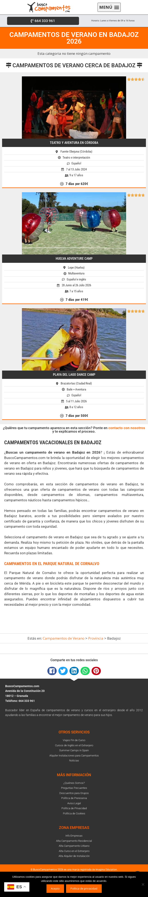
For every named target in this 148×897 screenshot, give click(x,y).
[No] (143, 884)
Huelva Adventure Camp (74, 259)
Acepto (55, 888)
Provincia (95, 638)
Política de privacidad (83, 888)
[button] (109, 7)
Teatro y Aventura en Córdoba (74, 143)
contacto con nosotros (126, 428)
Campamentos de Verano (63, 638)
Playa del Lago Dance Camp (74, 375)
